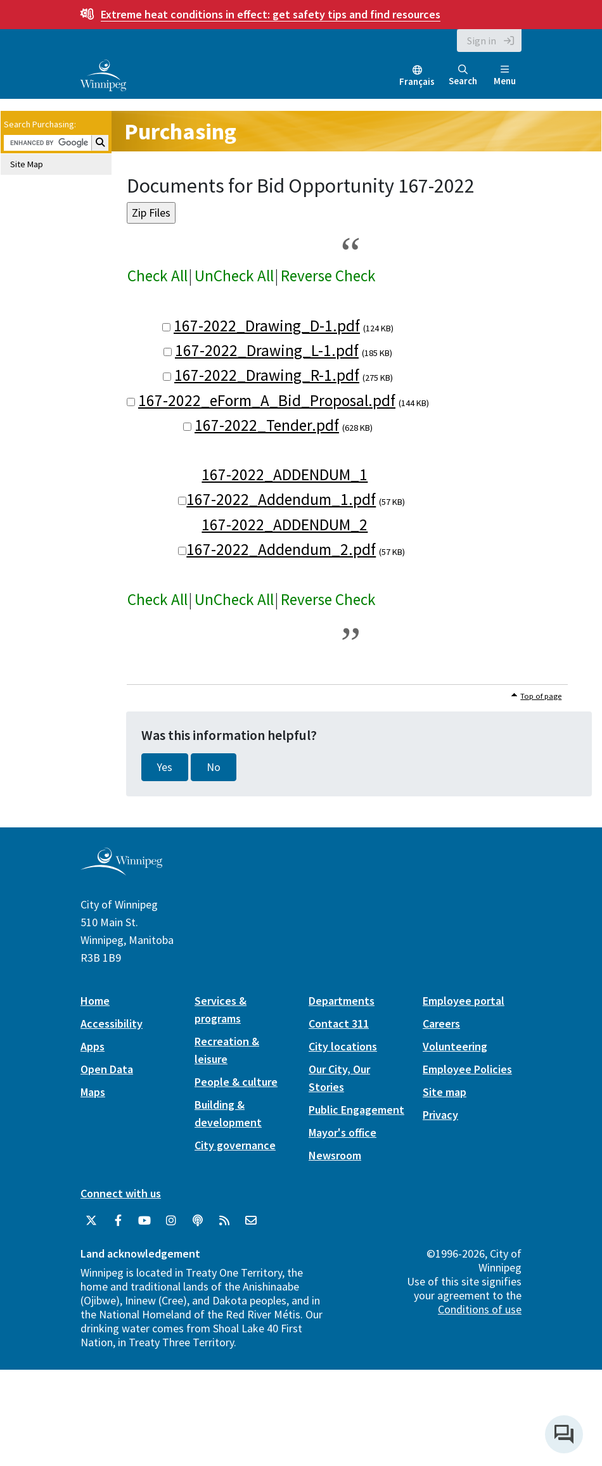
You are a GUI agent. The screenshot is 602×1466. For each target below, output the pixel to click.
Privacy (440, 1114)
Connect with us (120, 1193)
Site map (444, 1092)
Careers (441, 1023)
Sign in (481, 40)
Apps (92, 1046)
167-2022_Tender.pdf (267, 425)
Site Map (26, 164)
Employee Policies (467, 1069)
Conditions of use (480, 1309)
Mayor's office (342, 1132)
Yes (164, 767)
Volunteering (455, 1046)
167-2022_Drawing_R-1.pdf (266, 375)
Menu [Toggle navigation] (505, 76)
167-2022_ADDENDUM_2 (285, 524)
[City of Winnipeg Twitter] (91, 1221)
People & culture (236, 1081)
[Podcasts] (197, 1221)
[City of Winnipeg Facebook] (118, 1221)
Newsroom (335, 1155)
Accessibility (111, 1023)
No (214, 767)
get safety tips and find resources (270, 14)
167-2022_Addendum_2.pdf (281, 549)
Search (463, 76)
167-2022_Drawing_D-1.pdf (267, 326)
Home (95, 1000)
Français (417, 81)
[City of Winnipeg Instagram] (171, 1221)
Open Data (106, 1069)
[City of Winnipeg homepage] (121, 871)
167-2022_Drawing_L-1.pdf (267, 350)
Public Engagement (356, 1109)
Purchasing (180, 131)
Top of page (540, 696)
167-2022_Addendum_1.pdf (281, 499)
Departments (342, 1000)
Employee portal (463, 1000)
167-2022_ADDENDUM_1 (285, 474)
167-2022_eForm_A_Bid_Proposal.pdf (266, 400)
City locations (343, 1046)
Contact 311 (339, 1023)
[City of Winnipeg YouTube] (144, 1221)
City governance (235, 1145)
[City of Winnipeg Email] (251, 1221)
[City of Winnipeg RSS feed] (224, 1221)
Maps (92, 1092)
